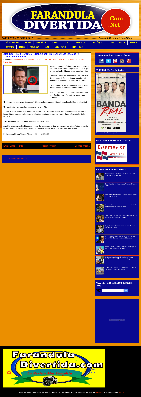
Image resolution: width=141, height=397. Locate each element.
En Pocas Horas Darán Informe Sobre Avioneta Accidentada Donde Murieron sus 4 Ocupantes (119, 258)
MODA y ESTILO (60, 47)
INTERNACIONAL (79, 43)
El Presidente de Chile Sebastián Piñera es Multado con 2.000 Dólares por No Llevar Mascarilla (120, 237)
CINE (112, 43)
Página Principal (49, 146)
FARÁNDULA (72, 59)
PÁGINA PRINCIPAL (12, 43)
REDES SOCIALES (77, 47)
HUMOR (22, 47)
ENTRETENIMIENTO (44, 59)
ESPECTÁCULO (41, 43)
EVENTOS (133, 43)
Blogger (121, 392)
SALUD (47, 47)
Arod (25, 59)
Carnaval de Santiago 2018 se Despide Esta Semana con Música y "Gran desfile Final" (120, 268)
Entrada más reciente (13, 146)
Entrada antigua (82, 146)
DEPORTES (10, 47)
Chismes (31, 59)
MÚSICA (122, 43)
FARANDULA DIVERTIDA (17, 159)
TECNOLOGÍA (34, 47)
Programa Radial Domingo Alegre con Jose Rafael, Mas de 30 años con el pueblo (120, 174)
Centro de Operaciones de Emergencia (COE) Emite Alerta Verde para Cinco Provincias (121, 205)
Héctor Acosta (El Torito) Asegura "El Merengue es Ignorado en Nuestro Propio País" (120, 247)
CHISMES (27, 43)
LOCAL (66, 43)
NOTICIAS (55, 43)
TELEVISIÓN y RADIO (98, 43)
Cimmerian (99, 392)
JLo (10, 62)
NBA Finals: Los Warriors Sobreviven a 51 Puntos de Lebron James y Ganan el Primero (121, 216)
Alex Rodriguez (17, 59)
